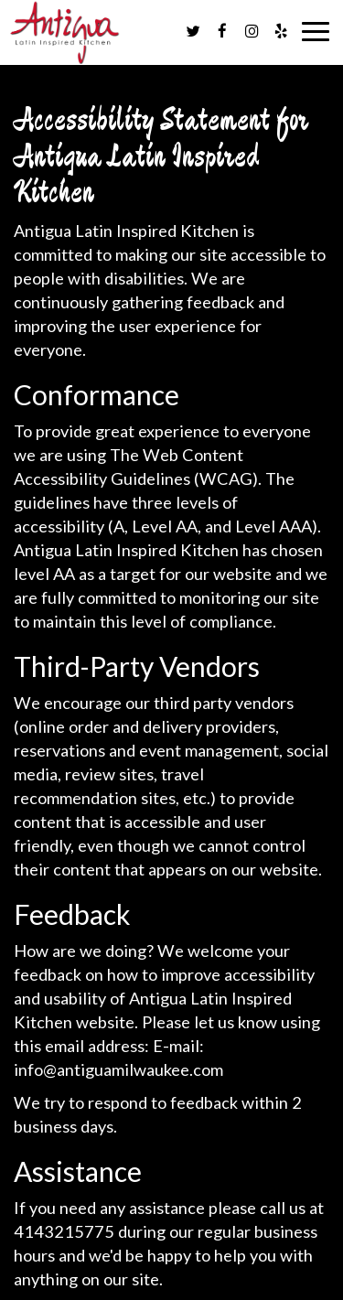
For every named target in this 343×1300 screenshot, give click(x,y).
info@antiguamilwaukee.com (118, 1069)
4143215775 (64, 1231)
